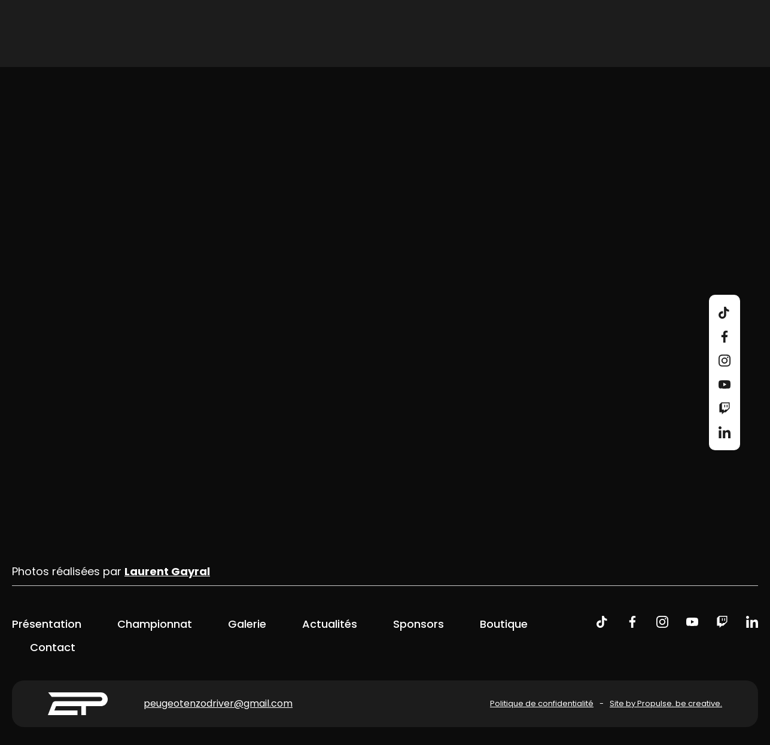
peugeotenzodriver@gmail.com (218, 703)
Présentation (46, 623)
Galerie (247, 623)
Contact (52, 647)
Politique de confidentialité (542, 703)
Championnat (154, 623)
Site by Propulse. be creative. (666, 703)
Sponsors (418, 623)
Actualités (329, 623)
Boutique (504, 623)
